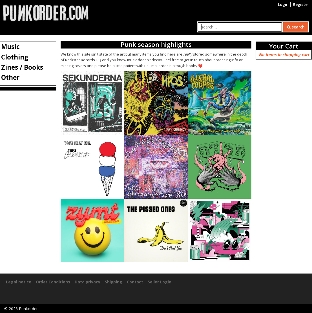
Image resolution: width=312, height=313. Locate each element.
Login (283, 4)
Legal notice (18, 282)
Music (10, 46)
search (296, 27)
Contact (135, 282)
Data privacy (87, 282)
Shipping (113, 282)
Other (10, 77)
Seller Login (159, 282)
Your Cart (283, 46)
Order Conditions (53, 282)
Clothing (14, 57)
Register (301, 4)
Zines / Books (22, 67)
